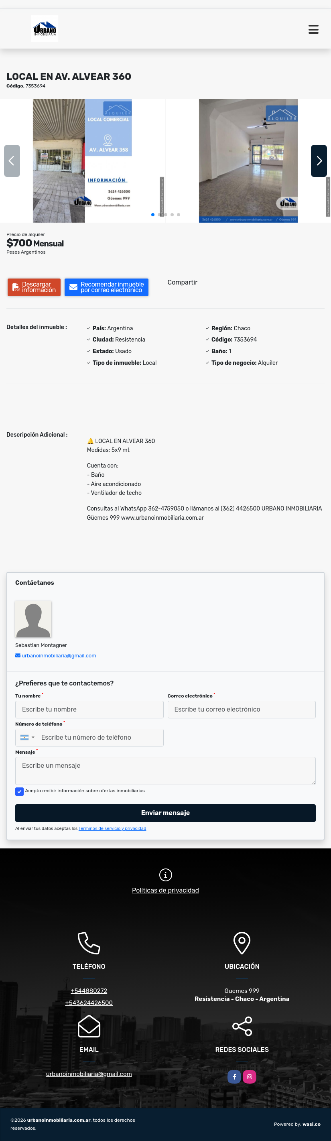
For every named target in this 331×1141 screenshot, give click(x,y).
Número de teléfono (40, 723)
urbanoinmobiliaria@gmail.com (59, 656)
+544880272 (89, 991)
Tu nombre (29, 695)
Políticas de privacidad (165, 890)
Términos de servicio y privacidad (112, 828)
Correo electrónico (191, 695)
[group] (82, 160)
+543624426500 (89, 1003)
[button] (152, 214)
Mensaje (26, 751)
